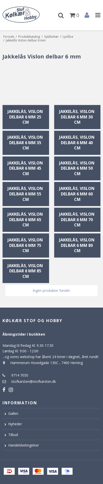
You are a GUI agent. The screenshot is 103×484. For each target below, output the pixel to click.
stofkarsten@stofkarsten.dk (33, 381)
